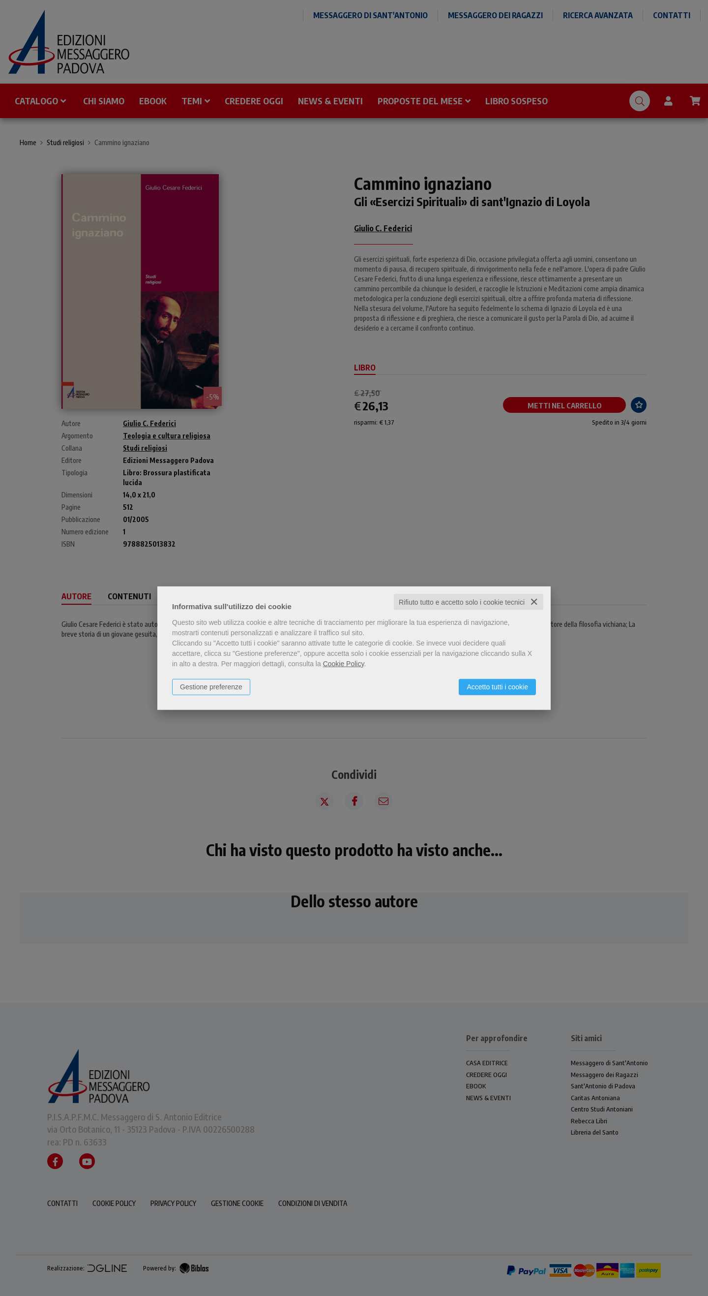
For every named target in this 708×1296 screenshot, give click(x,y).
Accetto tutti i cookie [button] (497, 686)
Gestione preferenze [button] (211, 686)
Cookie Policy (343, 663)
